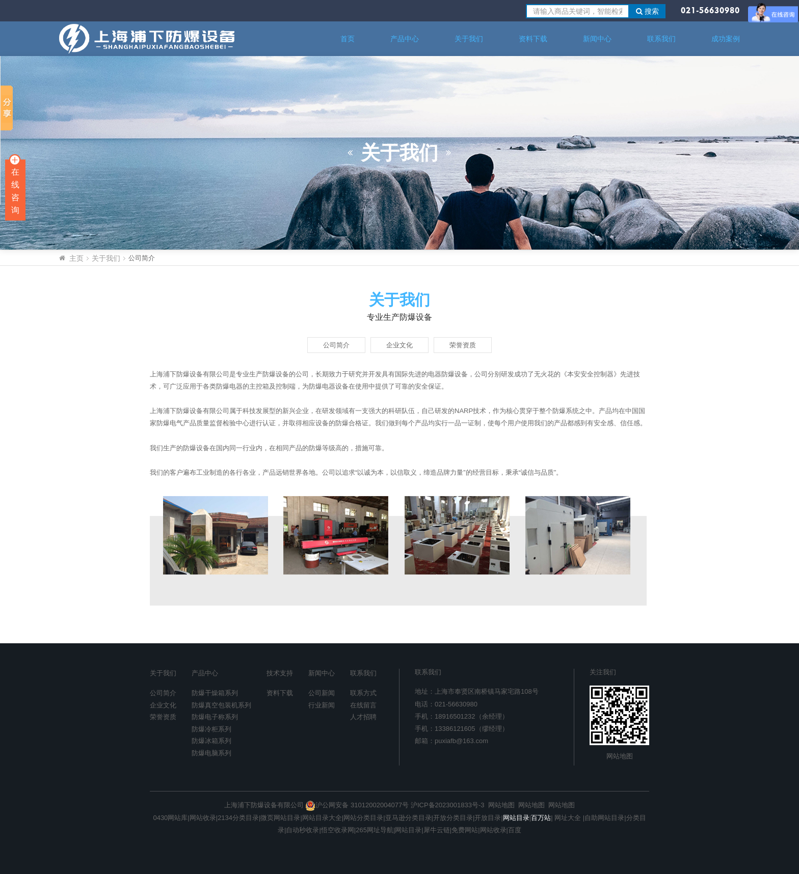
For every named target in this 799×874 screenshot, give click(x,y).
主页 (76, 258)
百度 (514, 830)
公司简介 (336, 345)
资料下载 (533, 39)
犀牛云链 (436, 830)
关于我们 (469, 39)
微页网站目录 (280, 818)
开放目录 (487, 818)
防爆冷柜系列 (211, 729)
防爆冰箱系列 (211, 741)
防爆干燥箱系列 (215, 693)
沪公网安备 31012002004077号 (357, 805)
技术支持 (280, 673)
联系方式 (363, 693)
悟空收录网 (337, 830)
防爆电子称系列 (215, 717)
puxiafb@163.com (461, 741)
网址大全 (567, 818)
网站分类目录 (363, 818)
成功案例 (725, 39)
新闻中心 (597, 39)
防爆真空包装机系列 (221, 705)
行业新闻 (321, 705)
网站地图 (619, 756)
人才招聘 (363, 717)
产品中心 (404, 39)
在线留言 (363, 705)
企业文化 (399, 345)
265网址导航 (374, 830)
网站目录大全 (322, 818)
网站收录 (203, 818)
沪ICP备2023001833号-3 (448, 805)
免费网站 (464, 830)
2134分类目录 (238, 818)
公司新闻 (321, 693)
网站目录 (408, 830)
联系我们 (661, 39)
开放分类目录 (453, 818)
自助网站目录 (604, 818)
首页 (347, 39)
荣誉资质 (462, 345)
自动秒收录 (302, 830)
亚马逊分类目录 (408, 818)
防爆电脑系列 (211, 753)
